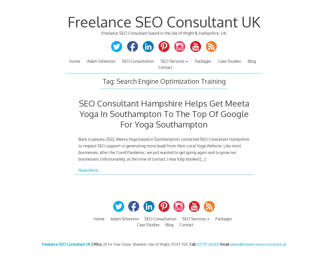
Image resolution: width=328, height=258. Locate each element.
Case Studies (229, 61)
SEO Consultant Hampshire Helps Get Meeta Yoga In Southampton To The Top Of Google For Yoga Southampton (164, 114)
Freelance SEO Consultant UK (164, 21)
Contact (165, 67)
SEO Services (172, 61)
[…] (202, 159)
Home (74, 61)
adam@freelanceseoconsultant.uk (258, 244)
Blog (252, 61)
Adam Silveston (101, 61)
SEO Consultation (138, 61)
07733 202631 (208, 244)
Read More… (89, 170)
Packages (203, 61)
